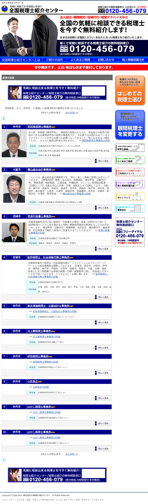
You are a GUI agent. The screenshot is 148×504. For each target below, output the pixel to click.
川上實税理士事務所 (39, 331)
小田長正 (32, 381)
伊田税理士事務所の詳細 (45, 362)
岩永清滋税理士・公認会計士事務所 (48, 305)
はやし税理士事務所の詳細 (46, 412)
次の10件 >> (71, 112)
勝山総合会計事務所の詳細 (77, 193)
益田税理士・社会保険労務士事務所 (48, 257)
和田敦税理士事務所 (39, 126)
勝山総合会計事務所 (39, 169)
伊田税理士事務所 (37, 356)
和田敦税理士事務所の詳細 (96, 140)
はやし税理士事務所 (39, 406)
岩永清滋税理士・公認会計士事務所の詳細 (54, 311)
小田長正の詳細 (41, 387)
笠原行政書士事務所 (39, 216)
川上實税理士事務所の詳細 (46, 336)
